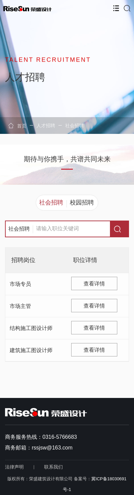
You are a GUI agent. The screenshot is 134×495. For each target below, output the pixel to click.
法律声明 (14, 467)
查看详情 (94, 283)
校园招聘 (82, 202)
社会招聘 (74, 125)
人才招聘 (45, 125)
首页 (17, 126)
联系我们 (53, 467)
